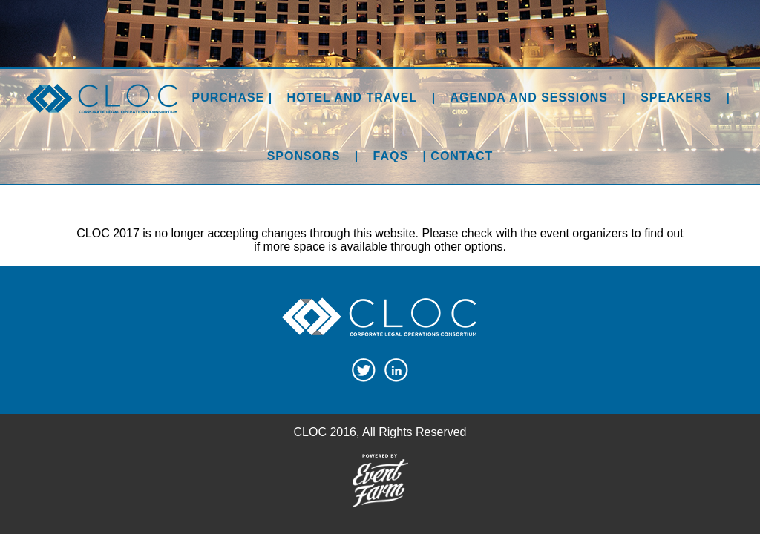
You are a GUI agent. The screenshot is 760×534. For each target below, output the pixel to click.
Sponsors (304, 156)
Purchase (228, 97)
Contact (461, 156)
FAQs (391, 156)
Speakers (676, 97)
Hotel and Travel (352, 97)
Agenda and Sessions (529, 97)
